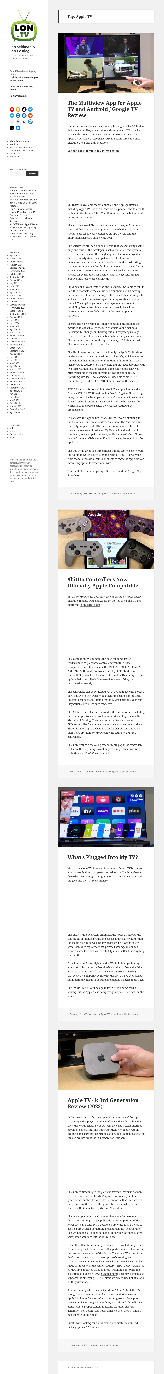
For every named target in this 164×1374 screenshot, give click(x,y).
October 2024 (16, 310)
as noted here (109, 1274)
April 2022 (15, 403)
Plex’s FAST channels (82, 356)
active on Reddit (116, 250)
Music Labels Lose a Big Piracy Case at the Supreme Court (23, 236)
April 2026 (15, 255)
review (131, 493)
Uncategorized (17, 434)
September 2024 (18, 314)
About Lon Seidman (19, 141)
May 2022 (14, 400)
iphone (125, 771)
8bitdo (101, 771)
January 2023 (16, 375)
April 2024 (15, 329)
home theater (117, 1014)
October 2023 (16, 347)
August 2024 (16, 317)
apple (108, 771)
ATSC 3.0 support (77, 389)
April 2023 (15, 366)
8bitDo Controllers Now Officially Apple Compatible (103, 582)
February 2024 (17, 335)
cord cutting (116, 493)
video (12, 437)
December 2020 (17, 409)
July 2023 (14, 357)
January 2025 (16, 301)
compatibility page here (81, 675)
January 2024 (16, 338)
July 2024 (14, 320)
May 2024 (14, 326)
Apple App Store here (105, 471)
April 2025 (15, 292)
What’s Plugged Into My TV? (103, 857)
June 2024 (14, 323)
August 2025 (16, 280)
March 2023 (15, 369)
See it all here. (100, 880)
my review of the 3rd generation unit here (101, 1138)
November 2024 (17, 307)
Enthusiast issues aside (81, 1117)
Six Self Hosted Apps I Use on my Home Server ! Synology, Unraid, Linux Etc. (24, 227)
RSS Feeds (14, 156)
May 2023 (14, 363)
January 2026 (16, 264)
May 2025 (14, 289)
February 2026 (17, 261)
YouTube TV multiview (102, 213)
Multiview (138, 126)
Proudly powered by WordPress (83, 1367)
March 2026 (15, 258)
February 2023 (17, 372)
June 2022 (14, 397)
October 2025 (16, 274)
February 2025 (17, 298)
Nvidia (127, 1014)
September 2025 (18, 277)
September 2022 (18, 387)
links (12, 428)
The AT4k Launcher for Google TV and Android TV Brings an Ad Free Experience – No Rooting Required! (23, 215)
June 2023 (14, 360)
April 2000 (15, 412)
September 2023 (18, 350)
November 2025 (17, 270)
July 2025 (14, 283)
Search (32, 173)
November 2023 (17, 344)
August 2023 (16, 353)
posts (12, 431)
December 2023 (17, 341)
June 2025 (14, 286)
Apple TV (105, 493)
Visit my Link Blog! (19, 95)
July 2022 (14, 393)
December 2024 (17, 304)
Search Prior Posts (19, 169)
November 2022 (17, 381)
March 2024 (15, 332)
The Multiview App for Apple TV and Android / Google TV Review (105, 108)
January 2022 (16, 406)
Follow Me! (15, 153)
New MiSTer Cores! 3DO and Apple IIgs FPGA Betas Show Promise (23, 202)
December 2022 (17, 378)
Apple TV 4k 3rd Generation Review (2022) (103, 1103)
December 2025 (17, 267)
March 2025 (15, 295)
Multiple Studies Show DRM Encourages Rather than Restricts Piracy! (23, 193)
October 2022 (16, 384)
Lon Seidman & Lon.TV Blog (22, 48)
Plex (125, 493)
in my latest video (90, 604)
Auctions (14, 144)
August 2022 (16, 390)
